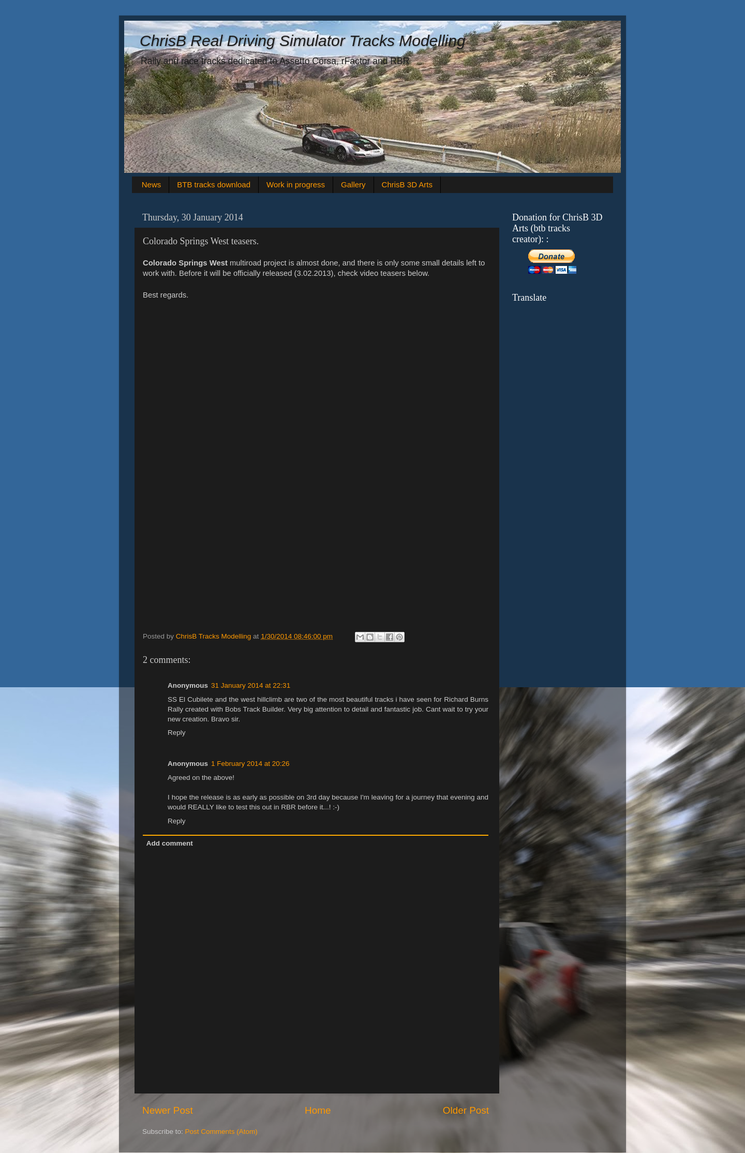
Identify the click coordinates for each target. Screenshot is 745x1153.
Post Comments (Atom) (221, 1131)
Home (318, 1110)
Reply (177, 732)
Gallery (353, 184)
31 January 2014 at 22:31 (250, 685)
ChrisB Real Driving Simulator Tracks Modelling (303, 40)
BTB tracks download (213, 184)
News (151, 184)
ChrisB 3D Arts (407, 184)
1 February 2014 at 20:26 (250, 763)
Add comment (169, 843)
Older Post (466, 1110)
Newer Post (167, 1110)
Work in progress (295, 184)
